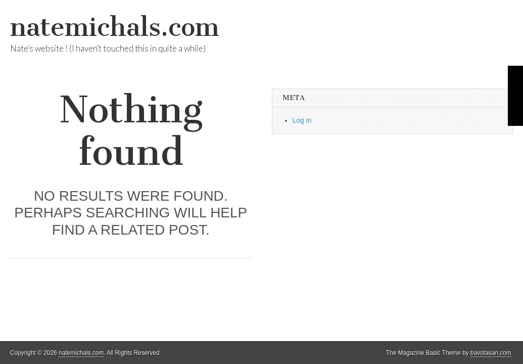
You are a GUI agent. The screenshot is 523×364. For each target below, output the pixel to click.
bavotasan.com (490, 352)
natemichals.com (114, 27)
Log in (302, 120)
